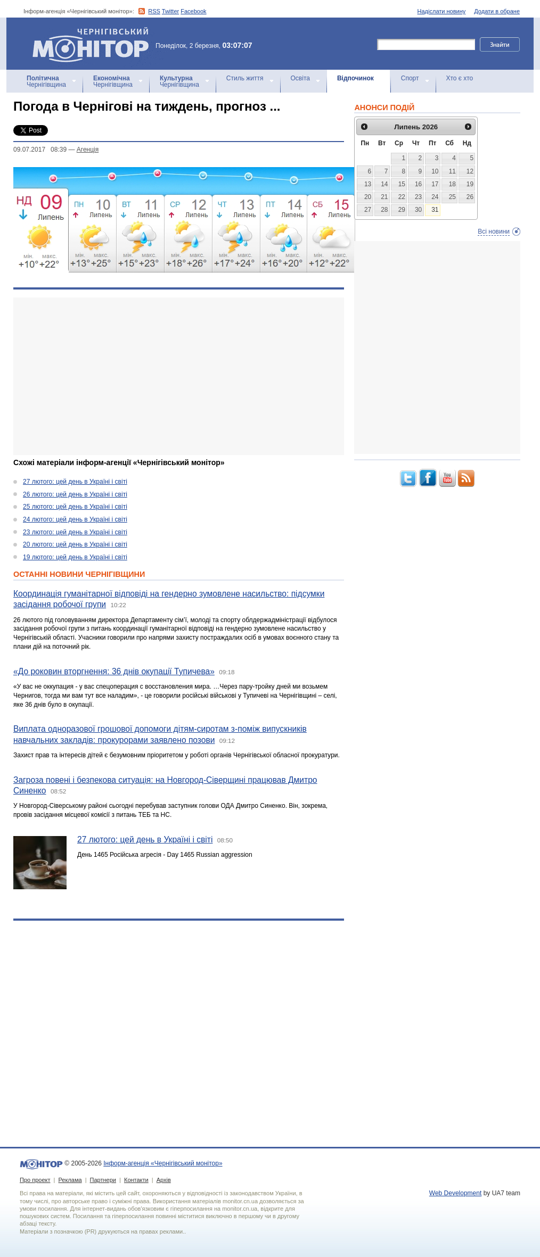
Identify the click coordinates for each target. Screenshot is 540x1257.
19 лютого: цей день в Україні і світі (75, 557)
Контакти (136, 1180)
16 (418, 184)
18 (452, 184)
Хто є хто (459, 78)
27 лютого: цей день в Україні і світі (75, 481)
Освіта (300, 78)
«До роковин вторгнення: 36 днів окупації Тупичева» (114, 671)
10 (434, 171)
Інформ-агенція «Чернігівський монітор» (94, 43)
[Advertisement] (171, 376)
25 (452, 197)
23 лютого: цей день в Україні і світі (75, 532)
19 (470, 184)
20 (367, 197)
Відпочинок (355, 78)
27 (367, 209)
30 (418, 209)
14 (384, 184)
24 (434, 197)
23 (418, 197)
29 (401, 209)
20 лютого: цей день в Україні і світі (75, 544)
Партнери (103, 1180)
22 (401, 197)
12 (470, 171)
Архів (164, 1180)
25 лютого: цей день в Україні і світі (75, 506)
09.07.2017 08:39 (40, 149)
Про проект (35, 1180)
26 (470, 197)
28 (384, 209)
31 (434, 209)
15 (401, 184)
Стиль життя (245, 78)
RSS (154, 11)
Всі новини (494, 231)
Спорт (410, 78)
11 (452, 171)
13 (367, 184)
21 (384, 197)
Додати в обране (497, 11)
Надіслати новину (442, 11)
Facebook (193, 11)
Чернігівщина (46, 81)
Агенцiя (88, 149)
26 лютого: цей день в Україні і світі (75, 494)
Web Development (455, 1193)
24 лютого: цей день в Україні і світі (75, 519)
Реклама (69, 1180)
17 (434, 184)
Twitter (170, 11)
